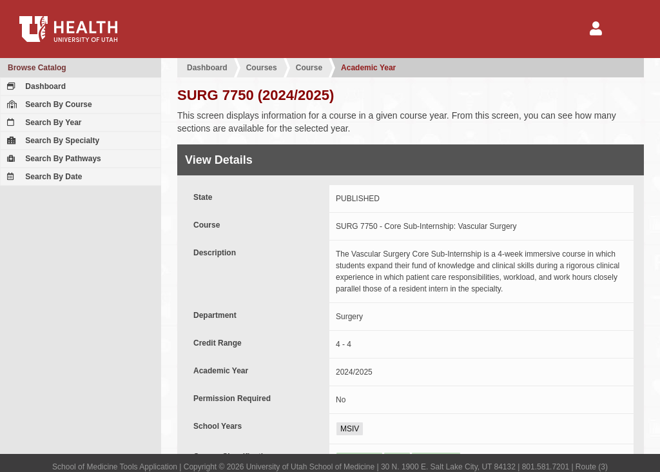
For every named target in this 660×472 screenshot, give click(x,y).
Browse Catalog (37, 67)
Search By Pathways (52, 158)
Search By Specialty (51, 140)
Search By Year (43, 122)
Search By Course (48, 104)
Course (309, 67)
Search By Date (43, 176)
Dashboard (35, 86)
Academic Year (368, 67)
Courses (261, 67)
